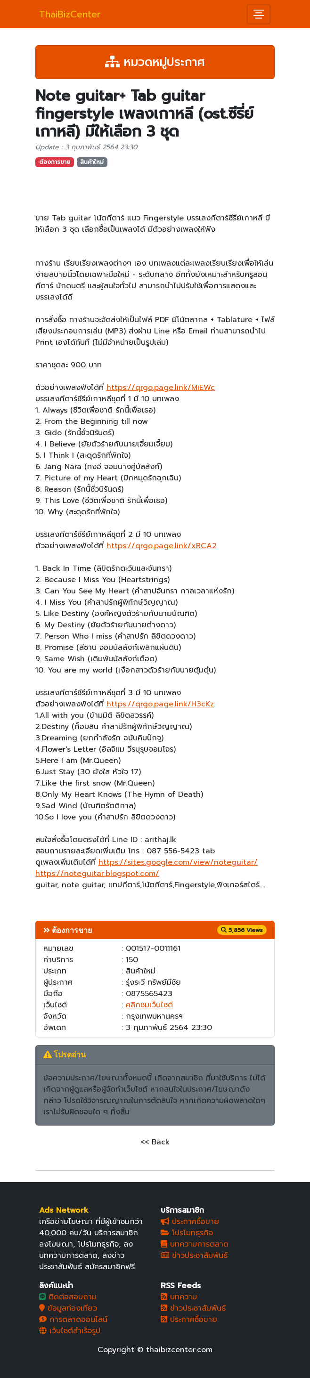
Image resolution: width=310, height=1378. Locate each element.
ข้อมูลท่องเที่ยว (68, 1308)
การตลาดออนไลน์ (73, 1319)
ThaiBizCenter (70, 14)
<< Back (155, 1142)
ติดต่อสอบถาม (68, 1297)
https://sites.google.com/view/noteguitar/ (178, 862)
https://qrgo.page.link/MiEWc (160, 387)
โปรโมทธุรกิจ (187, 1233)
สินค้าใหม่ (92, 162)
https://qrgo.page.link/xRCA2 (161, 545)
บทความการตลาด (194, 1244)
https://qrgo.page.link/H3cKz (160, 704)
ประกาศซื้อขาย (190, 1221)
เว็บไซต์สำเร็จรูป (69, 1331)
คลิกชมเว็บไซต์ (149, 1005)
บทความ (179, 1297)
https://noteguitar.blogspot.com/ (97, 873)
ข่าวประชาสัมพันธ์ (194, 1255)
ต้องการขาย (54, 162)
